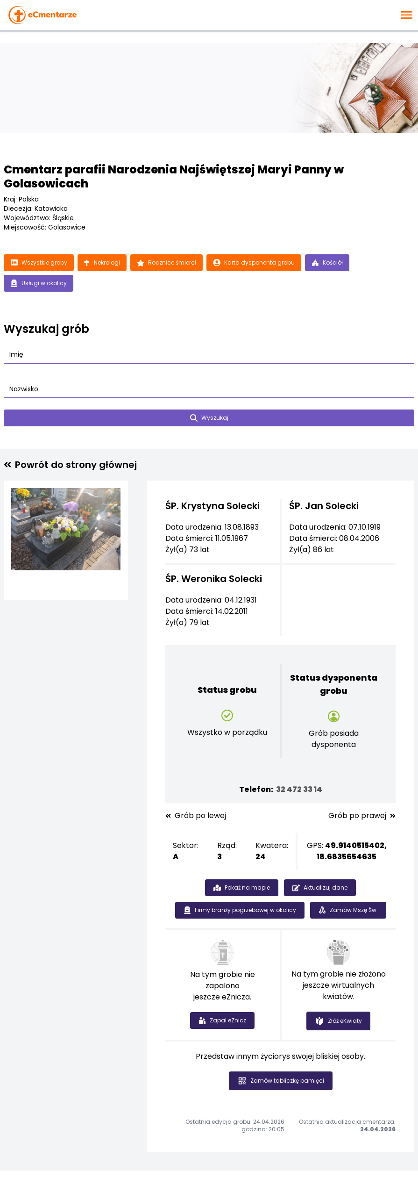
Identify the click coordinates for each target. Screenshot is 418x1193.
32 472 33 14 (299, 789)
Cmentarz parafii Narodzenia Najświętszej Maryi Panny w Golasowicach (174, 176)
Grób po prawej (362, 815)
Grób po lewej (195, 815)
